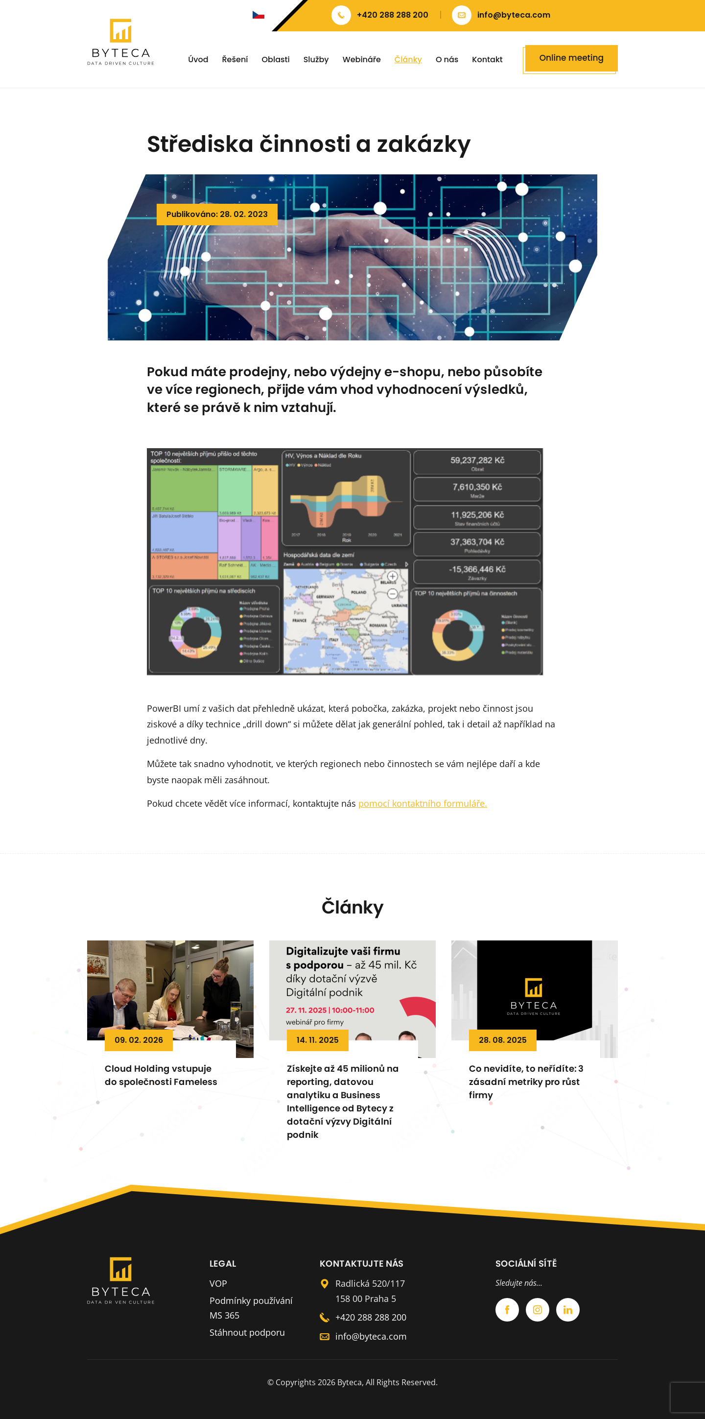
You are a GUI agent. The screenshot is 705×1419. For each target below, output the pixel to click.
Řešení (235, 59)
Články (408, 59)
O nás (447, 59)
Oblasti (276, 59)
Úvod (198, 59)
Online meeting (572, 58)
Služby (316, 59)
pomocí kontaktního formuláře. (422, 803)
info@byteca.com (371, 1336)
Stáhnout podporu (247, 1332)
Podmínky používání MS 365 (251, 1308)
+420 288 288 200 (370, 1317)
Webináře (362, 59)
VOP (218, 1283)
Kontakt (487, 59)
